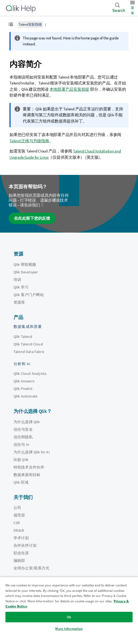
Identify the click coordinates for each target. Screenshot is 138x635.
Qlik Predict (23, 388)
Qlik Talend (23, 336)
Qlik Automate (25, 396)
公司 (17, 507)
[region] (69, 606)
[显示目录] (11, 24)
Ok (69, 617)
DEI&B (19, 530)
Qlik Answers (24, 381)
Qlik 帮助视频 (25, 264)
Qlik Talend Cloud (28, 344)
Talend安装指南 (30, 24)
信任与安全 (23, 429)
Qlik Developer (26, 272)
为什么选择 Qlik (27, 421)
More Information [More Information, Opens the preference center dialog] (69, 628)
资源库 (19, 302)
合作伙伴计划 (25, 545)
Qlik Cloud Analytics (30, 373)
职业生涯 (21, 553)
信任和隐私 (23, 436)
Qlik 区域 (21, 482)
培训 (17, 279)
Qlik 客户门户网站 (29, 294)
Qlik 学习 (21, 287)
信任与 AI (21, 444)
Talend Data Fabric (29, 351)
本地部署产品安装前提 (70, 89)
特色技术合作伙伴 (29, 467)
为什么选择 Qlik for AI (32, 452)
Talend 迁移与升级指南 (29, 140)
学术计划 (21, 537)
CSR (17, 522)
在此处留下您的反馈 (32, 218)
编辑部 (19, 560)
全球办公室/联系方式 (32, 568)
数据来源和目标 (27, 474)
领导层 (19, 515)
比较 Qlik (21, 459)
